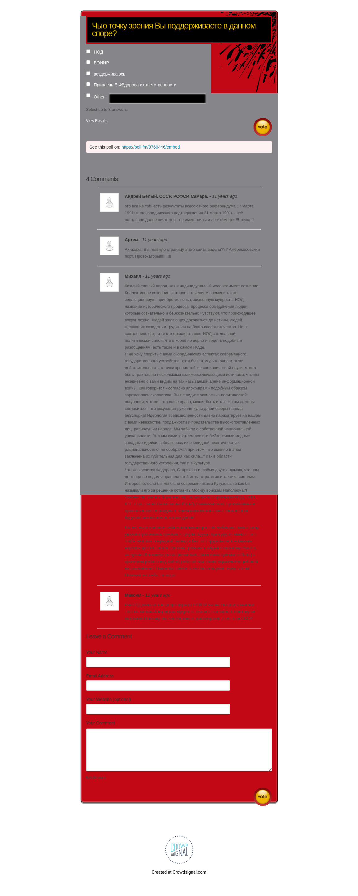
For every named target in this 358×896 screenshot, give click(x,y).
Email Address (100, 675)
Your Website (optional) (108, 699)
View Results (97, 121)
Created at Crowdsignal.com (179, 872)
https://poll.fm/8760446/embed (151, 147)
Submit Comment (262, 796)
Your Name (97, 652)
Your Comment (100, 722)
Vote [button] (262, 127)
